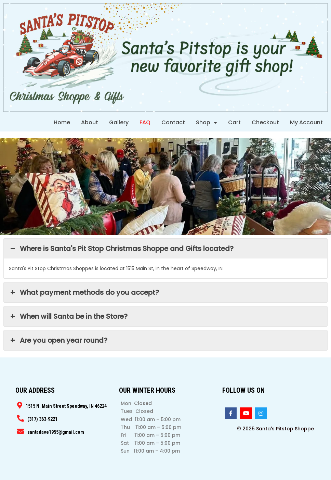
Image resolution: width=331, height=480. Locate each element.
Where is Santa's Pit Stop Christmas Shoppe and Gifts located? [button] (121, 248)
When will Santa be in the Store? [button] (68, 316)
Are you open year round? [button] (58, 340)
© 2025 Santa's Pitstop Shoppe (275, 428)
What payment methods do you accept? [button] (84, 292)
